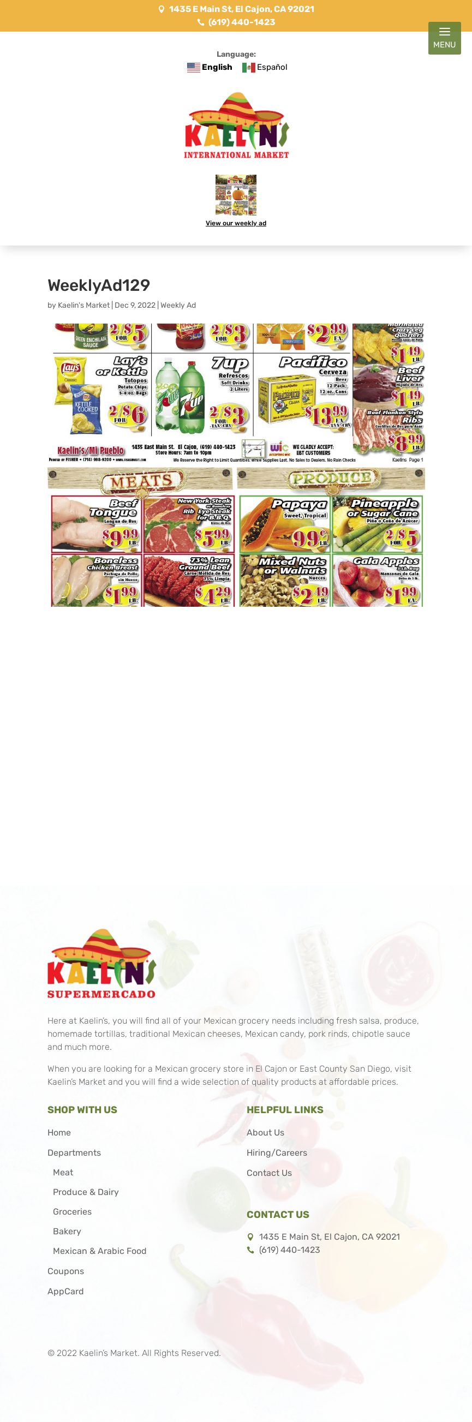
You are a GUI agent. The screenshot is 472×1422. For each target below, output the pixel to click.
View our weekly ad (236, 222)
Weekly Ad (178, 305)
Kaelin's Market (84, 305)
